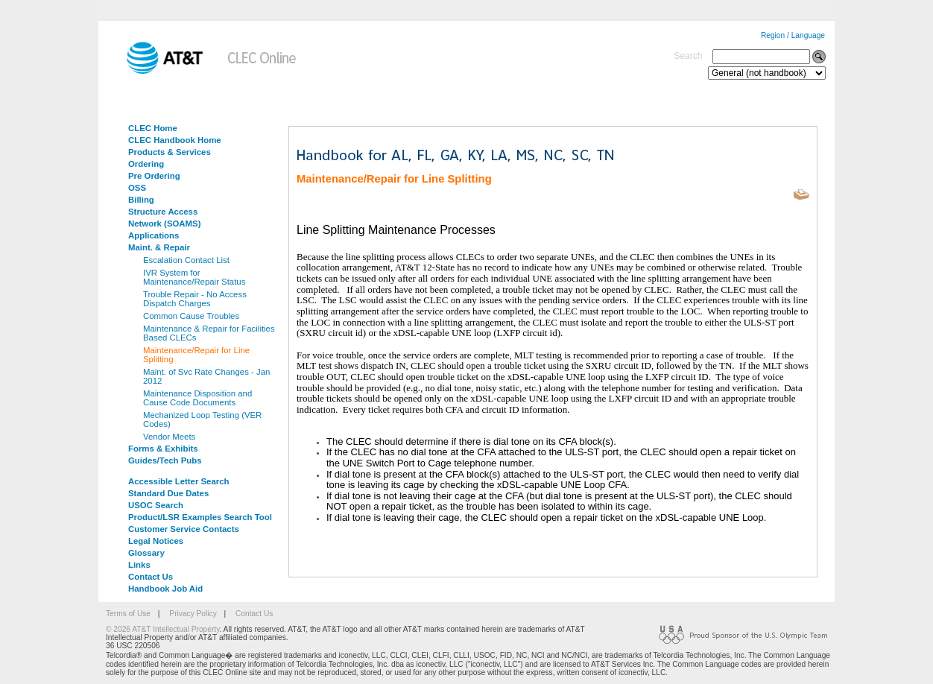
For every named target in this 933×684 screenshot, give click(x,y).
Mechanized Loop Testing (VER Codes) (202, 419)
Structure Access (162, 211)
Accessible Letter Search (179, 481)
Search (688, 56)
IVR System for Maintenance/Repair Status (194, 277)
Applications (153, 235)
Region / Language (793, 35)
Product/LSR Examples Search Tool (200, 517)
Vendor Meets (169, 436)
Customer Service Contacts (183, 529)
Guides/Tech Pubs (165, 460)
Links (139, 564)
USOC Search (155, 505)
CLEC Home (152, 128)
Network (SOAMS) (164, 223)
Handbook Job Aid (165, 588)
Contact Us (150, 576)
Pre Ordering (154, 175)
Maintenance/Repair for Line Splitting (196, 355)
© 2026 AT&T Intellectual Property (162, 629)
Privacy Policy (192, 613)
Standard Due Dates (168, 493)
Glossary (146, 552)
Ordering (146, 163)
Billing (141, 199)
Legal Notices (155, 540)
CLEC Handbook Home (174, 140)
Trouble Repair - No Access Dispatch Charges (195, 299)
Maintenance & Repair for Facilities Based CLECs (209, 333)
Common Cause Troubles (191, 315)
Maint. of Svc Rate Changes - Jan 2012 (206, 376)
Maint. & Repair (159, 247)
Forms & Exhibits (163, 448)
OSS (137, 187)
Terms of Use (128, 613)
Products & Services (169, 152)
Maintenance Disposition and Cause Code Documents (197, 398)
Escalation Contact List (186, 260)
